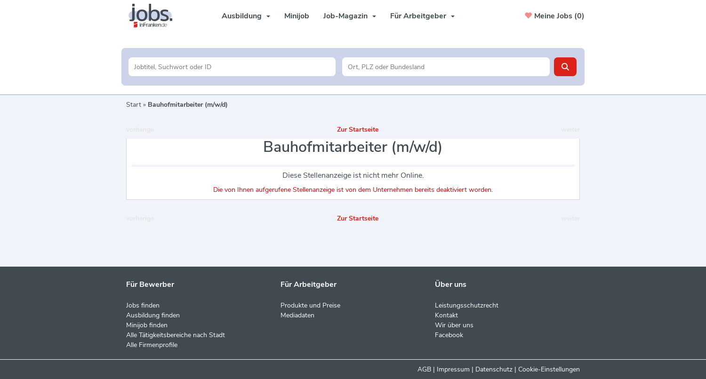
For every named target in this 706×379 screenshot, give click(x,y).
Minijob (296, 16)
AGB (424, 369)
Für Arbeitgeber (422, 16)
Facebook (449, 335)
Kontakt (446, 315)
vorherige (140, 129)
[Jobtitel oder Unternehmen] (232, 66)
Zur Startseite (357, 129)
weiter (570, 129)
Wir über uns (454, 325)
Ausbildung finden (153, 315)
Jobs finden (143, 305)
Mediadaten (297, 315)
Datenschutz (494, 369)
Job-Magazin (349, 16)
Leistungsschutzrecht (466, 305)
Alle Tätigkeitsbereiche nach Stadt (175, 335)
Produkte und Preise (310, 305)
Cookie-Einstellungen (549, 369)
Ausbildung (246, 16)
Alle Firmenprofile (151, 344)
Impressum (453, 369)
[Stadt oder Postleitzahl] (446, 66)
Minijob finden (147, 325)
